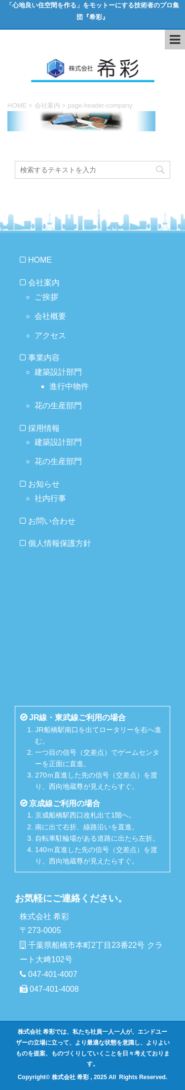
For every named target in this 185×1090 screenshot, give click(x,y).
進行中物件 (69, 386)
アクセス (50, 335)
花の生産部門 (58, 405)
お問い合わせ (51, 521)
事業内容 (44, 357)
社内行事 (50, 498)
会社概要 (50, 316)
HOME (40, 260)
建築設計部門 (58, 372)
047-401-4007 (52, 974)
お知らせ (44, 484)
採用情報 (44, 428)
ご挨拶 (46, 297)
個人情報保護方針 (59, 543)
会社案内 (44, 282)
